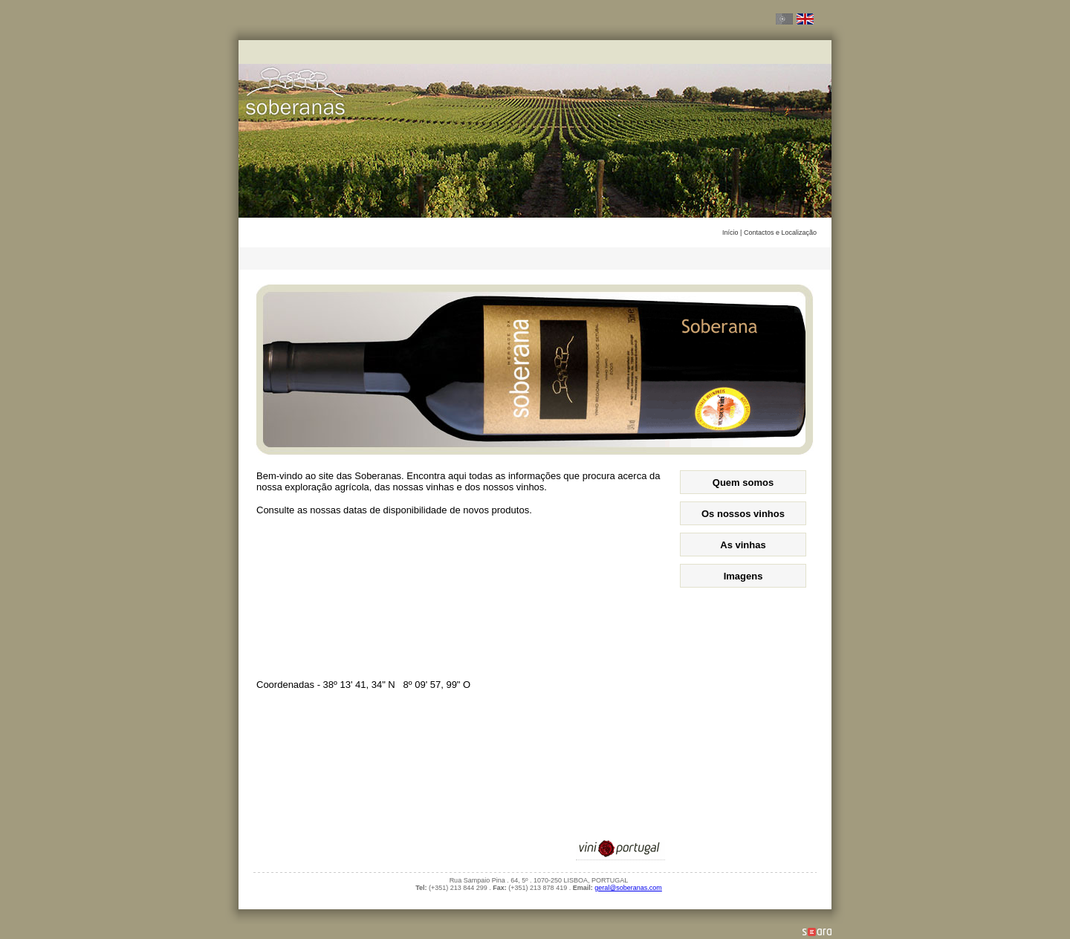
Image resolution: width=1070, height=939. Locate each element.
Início (731, 232)
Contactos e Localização (780, 232)
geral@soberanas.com (628, 887)
